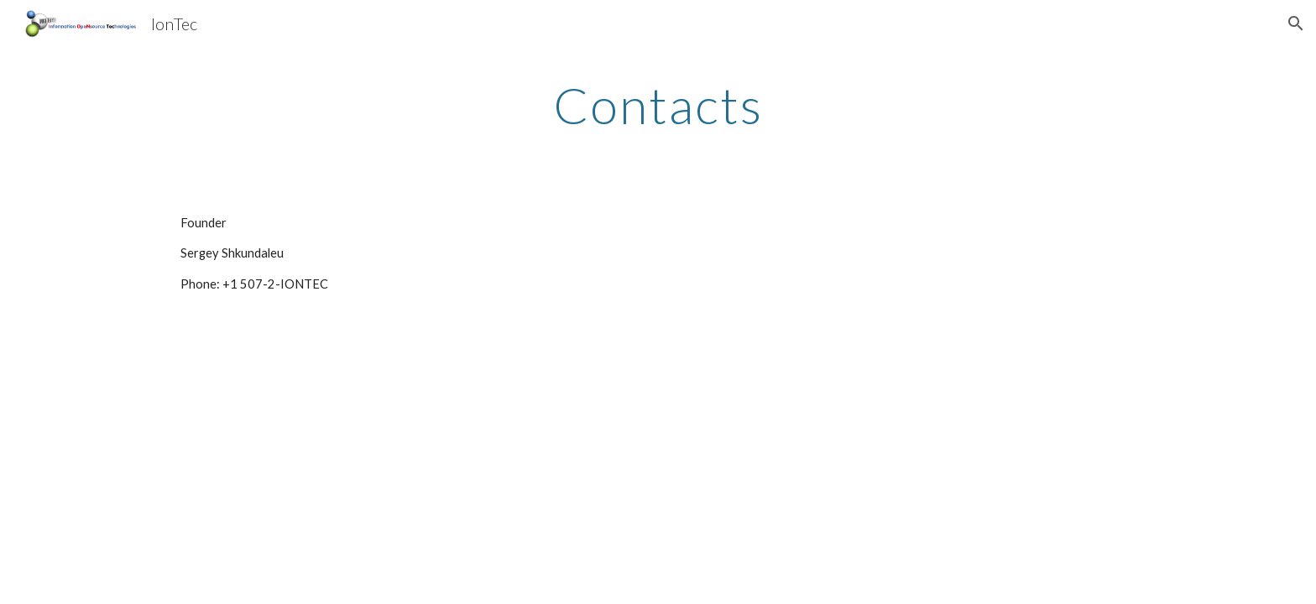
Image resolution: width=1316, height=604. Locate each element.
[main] (658, 104)
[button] (1296, 23)
